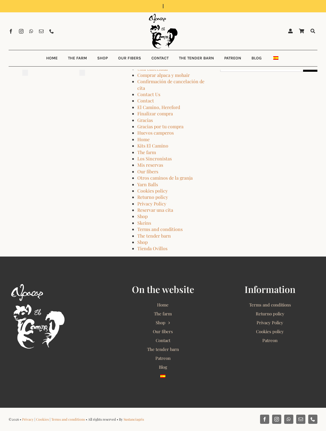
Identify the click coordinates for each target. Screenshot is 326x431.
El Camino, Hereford (158, 107)
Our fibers (147, 171)
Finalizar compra (155, 113)
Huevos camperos (155, 133)
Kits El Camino (152, 146)
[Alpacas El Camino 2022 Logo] (163, 14)
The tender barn (154, 236)
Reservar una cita (155, 210)
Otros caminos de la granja (165, 178)
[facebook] (11, 31)
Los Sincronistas (154, 159)
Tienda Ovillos (152, 248)
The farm (146, 152)
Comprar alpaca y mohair (163, 75)
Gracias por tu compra (160, 126)
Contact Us (148, 94)
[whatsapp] (31, 31)
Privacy (28, 419)
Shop (142, 216)
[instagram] (21, 31)
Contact (145, 101)
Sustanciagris (134, 419)
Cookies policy (152, 191)
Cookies (42, 419)
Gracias (145, 120)
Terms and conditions (160, 229)
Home (143, 139)
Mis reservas (150, 165)
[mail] (41, 31)
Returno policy (152, 197)
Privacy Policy (151, 204)
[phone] (51, 31)
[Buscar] (312, 31)
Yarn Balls (147, 184)
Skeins (144, 223)
